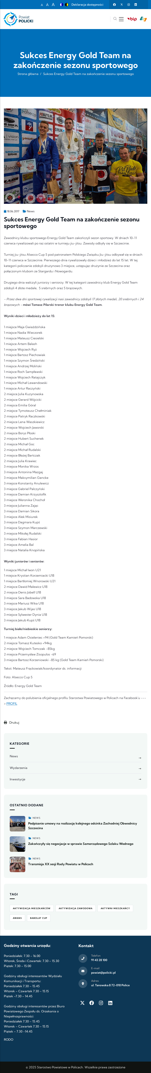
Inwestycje (17, 779)
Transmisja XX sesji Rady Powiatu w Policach (60, 864)
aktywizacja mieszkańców (32, 908)
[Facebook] (92, 1003)
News (30, 211)
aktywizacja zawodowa (76, 908)
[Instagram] (101, 1003)
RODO (8, 1039)
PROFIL (11, 703)
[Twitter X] (82, 1003)
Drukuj (11, 722)
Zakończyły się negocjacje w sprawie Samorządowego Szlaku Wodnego (80, 844)
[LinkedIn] (110, 1003)
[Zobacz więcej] (17, 823)
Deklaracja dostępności (87, 4)
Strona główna (27, 74)
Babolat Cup (38, 918)
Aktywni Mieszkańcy (115, 908)
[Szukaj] (115, 19)
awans (17, 918)
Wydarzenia (18, 768)
